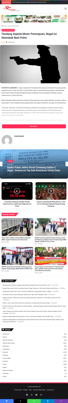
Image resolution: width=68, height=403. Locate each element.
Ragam (5, 367)
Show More (34, 126)
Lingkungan (6, 349)
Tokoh (4, 376)
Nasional (5, 352)
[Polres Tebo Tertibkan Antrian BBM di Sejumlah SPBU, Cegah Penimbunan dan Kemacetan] (17, 227)
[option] (34, 164)
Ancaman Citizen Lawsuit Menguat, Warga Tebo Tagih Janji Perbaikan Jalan (25, 294)
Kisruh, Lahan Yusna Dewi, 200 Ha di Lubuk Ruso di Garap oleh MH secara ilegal (26, 303)
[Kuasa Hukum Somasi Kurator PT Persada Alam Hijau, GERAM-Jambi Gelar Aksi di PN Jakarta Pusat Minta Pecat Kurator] (51, 256)
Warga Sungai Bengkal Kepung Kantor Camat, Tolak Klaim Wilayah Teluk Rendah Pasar (28, 316)
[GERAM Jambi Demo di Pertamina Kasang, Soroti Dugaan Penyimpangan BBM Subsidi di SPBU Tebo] (17, 256)
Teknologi (5, 373)
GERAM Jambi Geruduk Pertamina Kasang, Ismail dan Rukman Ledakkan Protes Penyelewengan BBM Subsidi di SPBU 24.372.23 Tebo (50, 239)
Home (3, 26)
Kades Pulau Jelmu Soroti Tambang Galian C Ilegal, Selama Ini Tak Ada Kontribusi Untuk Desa (33, 169)
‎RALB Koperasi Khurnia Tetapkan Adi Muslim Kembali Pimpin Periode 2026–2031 (35, 2)
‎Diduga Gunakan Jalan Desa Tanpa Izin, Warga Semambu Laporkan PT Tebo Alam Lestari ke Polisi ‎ (32, 297)
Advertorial (6, 334)
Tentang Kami (18, 390)
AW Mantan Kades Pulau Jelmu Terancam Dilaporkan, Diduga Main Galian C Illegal (27, 291)
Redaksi (25, 390)
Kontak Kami (50, 390)
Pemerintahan (7, 358)
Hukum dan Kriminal (13, 26)
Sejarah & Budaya (8, 370)
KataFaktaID (19, 136)
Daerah (10, 161)
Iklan (30, 390)
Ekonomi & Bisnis (8, 340)
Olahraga (5, 355)
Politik (4, 364)
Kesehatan (6, 346)
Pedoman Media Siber (39, 390)
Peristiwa (5, 361)
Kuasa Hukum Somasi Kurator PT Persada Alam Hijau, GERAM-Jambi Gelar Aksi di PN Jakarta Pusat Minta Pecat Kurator (49, 268)
